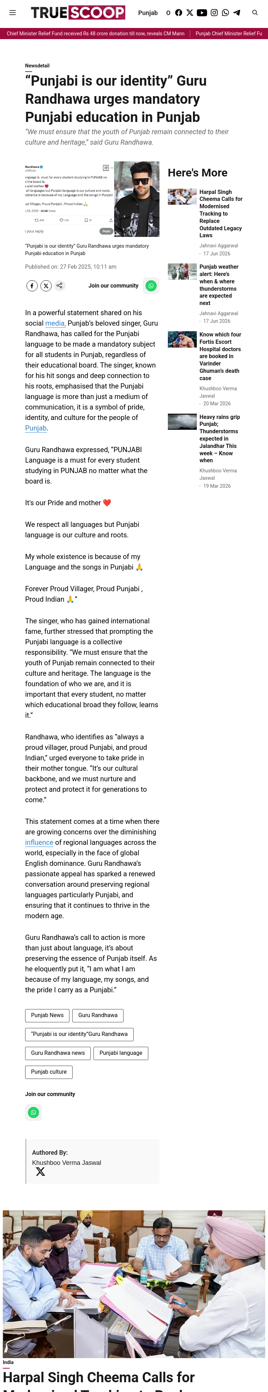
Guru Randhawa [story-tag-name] (98, 1015)
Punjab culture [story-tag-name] (49, 1071)
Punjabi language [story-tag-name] (120, 1053)
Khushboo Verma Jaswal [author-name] (66, 1162)
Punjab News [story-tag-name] (47, 1015)
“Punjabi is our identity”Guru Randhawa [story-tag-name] (79, 1034)
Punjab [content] (36, 428)
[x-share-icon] (46, 289)
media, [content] (55, 323)
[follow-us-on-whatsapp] (151, 285)
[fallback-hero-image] (182, 197)
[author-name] (220, 245)
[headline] (221, 214)
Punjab (148, 12)
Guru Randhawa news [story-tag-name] (58, 1053)
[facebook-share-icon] (32, 289)
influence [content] (39, 842)
